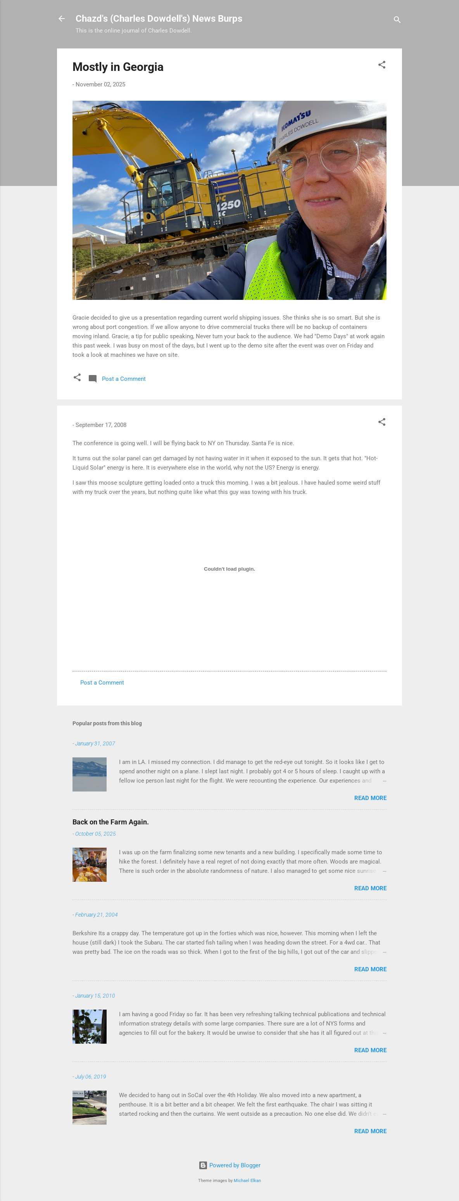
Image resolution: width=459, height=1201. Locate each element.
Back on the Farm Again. (110, 822)
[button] (382, 66)
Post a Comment (102, 682)
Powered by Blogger (229, 1165)
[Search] (397, 21)
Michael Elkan (247, 1180)
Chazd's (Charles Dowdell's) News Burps (159, 18)
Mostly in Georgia (118, 67)
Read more (370, 798)
